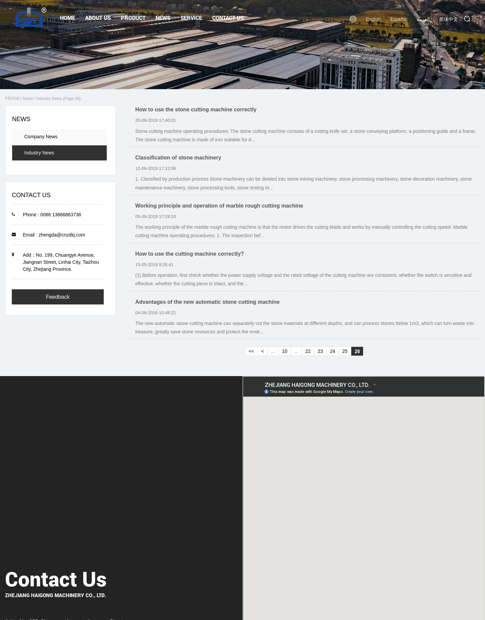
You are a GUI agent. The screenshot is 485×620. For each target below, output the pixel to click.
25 (345, 351)
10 (284, 351)
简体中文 (448, 19)
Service (191, 17)
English (373, 19)
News (163, 17)
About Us (98, 17)
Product (133, 17)
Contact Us (228, 17)
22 (308, 351)
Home (67, 17)
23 (320, 351)
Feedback (57, 297)
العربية (423, 19)
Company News (41, 136)
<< (251, 351)
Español (398, 19)
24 (332, 351)
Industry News (39, 152)
